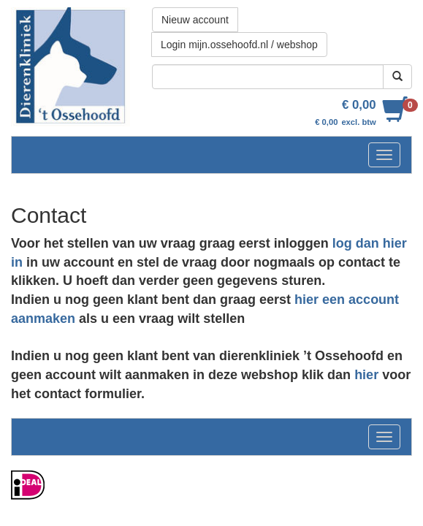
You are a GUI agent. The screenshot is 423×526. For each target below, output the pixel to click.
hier (366, 374)
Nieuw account (195, 20)
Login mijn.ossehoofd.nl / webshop (239, 44)
